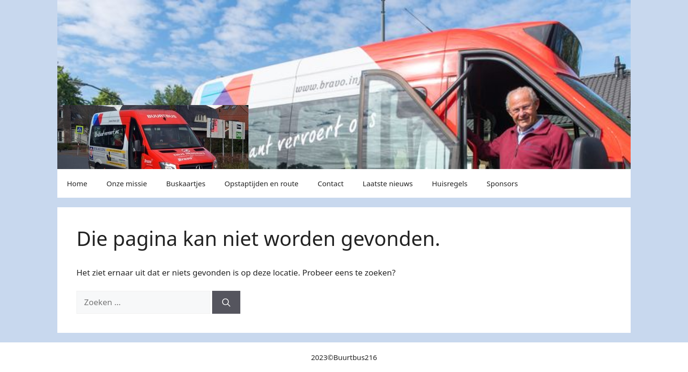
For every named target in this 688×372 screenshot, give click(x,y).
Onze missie (127, 183)
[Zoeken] (226, 302)
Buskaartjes (185, 183)
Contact (331, 183)
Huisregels (450, 183)
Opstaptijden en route (262, 183)
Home (77, 183)
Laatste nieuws (388, 183)
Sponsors (502, 183)
